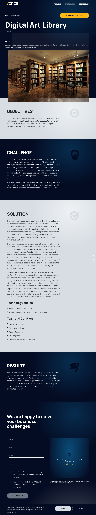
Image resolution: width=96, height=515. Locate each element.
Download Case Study (74, 15)
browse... (70, 464)
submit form (17, 496)
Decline (80, 508)
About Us (57, 4)
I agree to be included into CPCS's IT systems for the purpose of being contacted (27, 484)
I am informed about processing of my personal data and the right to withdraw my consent (28, 474)
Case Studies (70, 4)
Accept (63, 508)
